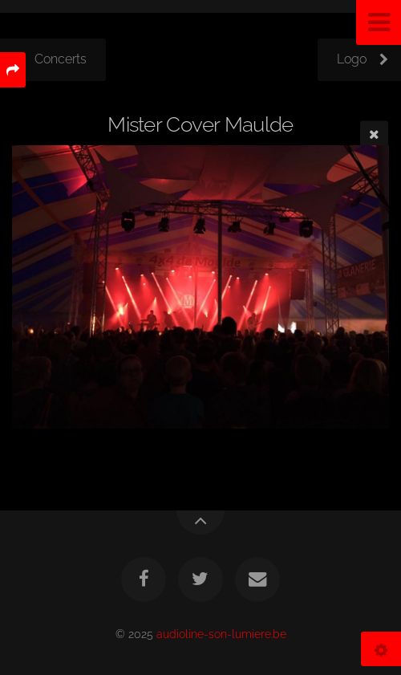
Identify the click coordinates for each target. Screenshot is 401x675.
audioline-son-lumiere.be (221, 633)
